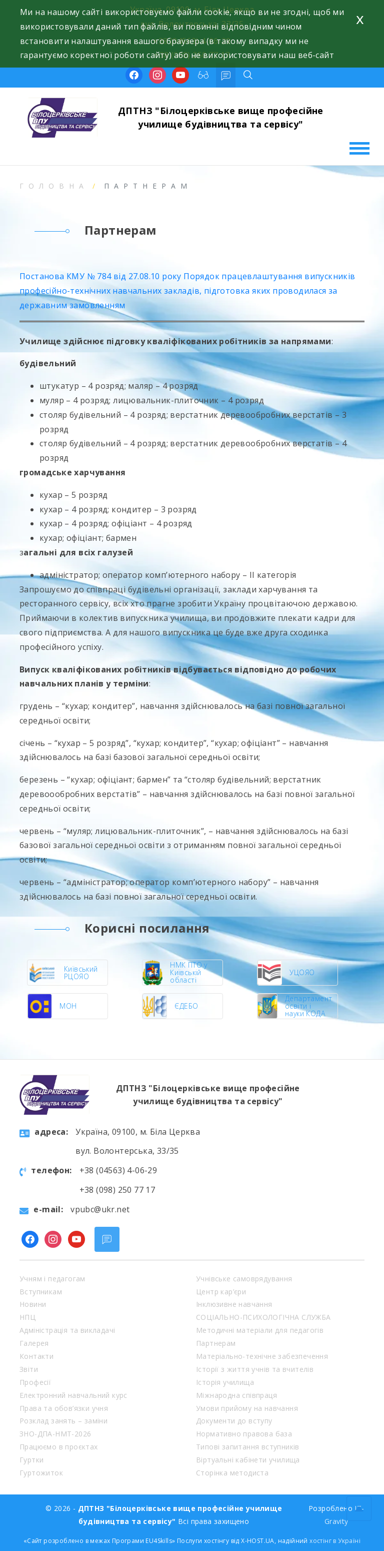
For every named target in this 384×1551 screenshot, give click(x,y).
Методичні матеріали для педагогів (260, 1330)
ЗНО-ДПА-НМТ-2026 (55, 1433)
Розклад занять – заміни (64, 1420)
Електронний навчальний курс (74, 1395)
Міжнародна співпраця (236, 1395)
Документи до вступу (234, 1420)
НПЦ (28, 1317)
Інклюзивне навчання (234, 1304)
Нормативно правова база (244, 1433)
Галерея (34, 1343)
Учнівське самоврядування (244, 1278)
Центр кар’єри (221, 1291)
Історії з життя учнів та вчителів (255, 1369)
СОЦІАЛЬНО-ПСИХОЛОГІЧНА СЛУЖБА (263, 1317)
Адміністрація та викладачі (67, 1330)
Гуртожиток (41, 1472)
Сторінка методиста (232, 1472)
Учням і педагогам (53, 1278)
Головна (54, 186)
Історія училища (225, 1382)
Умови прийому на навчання (247, 1408)
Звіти (29, 1369)
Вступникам (41, 1291)
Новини (33, 1304)
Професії (35, 1382)
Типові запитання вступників (248, 1446)
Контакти (37, 1356)
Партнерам (216, 1343)
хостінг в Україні (335, 1540)
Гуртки (32, 1459)
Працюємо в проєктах (59, 1446)
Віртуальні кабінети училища (248, 1459)
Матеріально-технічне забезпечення (262, 1356)
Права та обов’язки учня (64, 1408)
